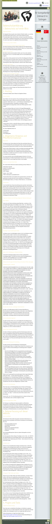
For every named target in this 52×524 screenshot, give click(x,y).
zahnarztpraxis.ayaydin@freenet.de (35, 3)
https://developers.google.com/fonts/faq (10, 514)
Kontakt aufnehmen (45, 5)
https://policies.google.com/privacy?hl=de (14, 516)
